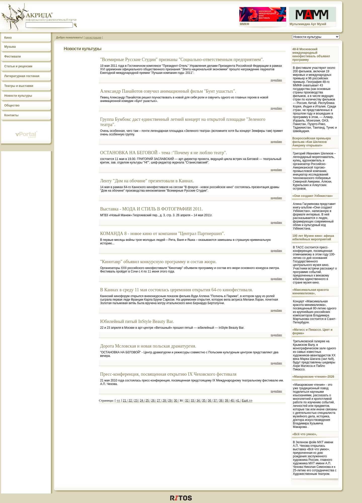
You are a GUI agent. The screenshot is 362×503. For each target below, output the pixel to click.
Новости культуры (18, 95)
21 (125, 400)
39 (227, 400)
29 (170, 400)
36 (210, 400)
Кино (8, 37)
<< (118, 400)
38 (221, 400)
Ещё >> (247, 400)
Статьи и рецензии (18, 66)
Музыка (10, 46)
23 (136, 400)
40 (233, 400)
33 (193, 400)
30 (176, 400)
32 (187, 400)
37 (215, 400)
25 (148, 400)
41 (238, 400)
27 (159, 400)
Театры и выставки (18, 86)
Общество (12, 105)
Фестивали (12, 56)
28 (165, 400)
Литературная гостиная (21, 76)
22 (130, 400)
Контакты (11, 115)
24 (142, 400)
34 (198, 400)
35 (204, 400)
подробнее (276, 80)
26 (153, 400)
